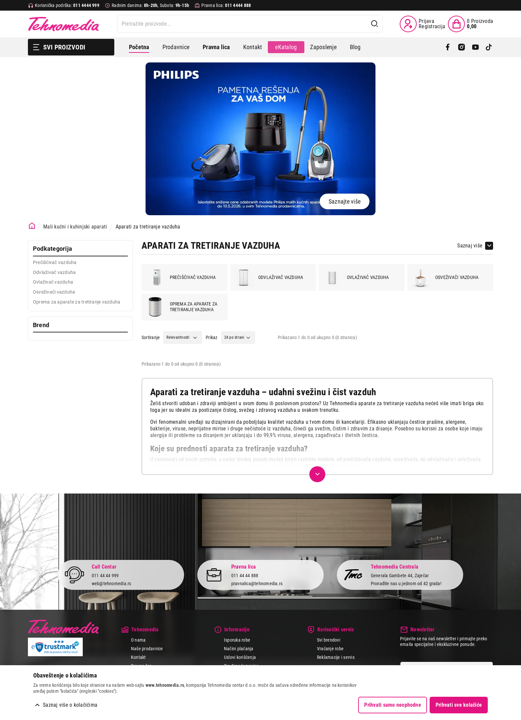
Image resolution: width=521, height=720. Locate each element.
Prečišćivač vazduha (180, 277)
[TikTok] (489, 47)
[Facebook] (448, 47)
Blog (355, 47)
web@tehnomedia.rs (111, 583)
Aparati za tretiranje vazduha (148, 227)
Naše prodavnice (147, 648)
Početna (139, 47)
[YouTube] (475, 47)
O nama (138, 640)
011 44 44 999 (105, 575)
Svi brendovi (328, 640)
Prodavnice (175, 47)
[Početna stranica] (32, 226)
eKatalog (286, 47)
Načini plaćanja (239, 648)
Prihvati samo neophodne (392, 705)
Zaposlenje (323, 47)
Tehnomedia (63, 24)
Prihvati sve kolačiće (459, 705)
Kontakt (252, 47)
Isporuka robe (237, 640)
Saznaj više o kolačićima (70, 705)
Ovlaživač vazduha (355, 277)
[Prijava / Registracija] (422, 24)
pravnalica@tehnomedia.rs (257, 583)
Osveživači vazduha (444, 277)
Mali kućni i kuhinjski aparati (75, 227)
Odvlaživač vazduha (268, 277)
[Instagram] (461, 47)
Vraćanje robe (330, 648)
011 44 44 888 (245, 575)
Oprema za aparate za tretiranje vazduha (181, 307)
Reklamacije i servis (336, 657)
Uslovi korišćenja (240, 657)
